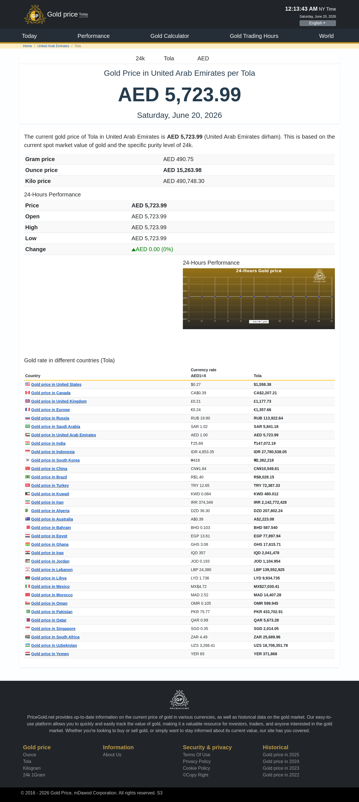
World (326, 36)
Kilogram (32, 768)
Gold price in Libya (45, 578)
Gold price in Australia (49, 519)
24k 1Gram (34, 775)
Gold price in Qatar (45, 620)
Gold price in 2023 (281, 768)
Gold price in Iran (44, 502)
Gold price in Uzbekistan (51, 645)
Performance (94, 36)
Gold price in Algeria (47, 510)
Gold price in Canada (47, 393)
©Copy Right (195, 775)
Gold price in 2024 (281, 761)
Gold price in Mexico (47, 586)
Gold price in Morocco (49, 595)
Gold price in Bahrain (48, 527)
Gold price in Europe (47, 409)
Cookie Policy (196, 768)
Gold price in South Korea (52, 460)
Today (29, 36)
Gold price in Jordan (47, 561)
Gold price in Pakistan (48, 611)
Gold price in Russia (47, 418)
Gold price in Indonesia (50, 452)
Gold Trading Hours (254, 36)
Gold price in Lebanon (49, 569)
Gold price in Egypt (46, 536)
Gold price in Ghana (46, 544)
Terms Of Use (196, 754)
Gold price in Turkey (47, 485)
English (315, 23)
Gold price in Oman (46, 603)
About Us (112, 754)
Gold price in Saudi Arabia (52, 426)
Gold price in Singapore (50, 628)
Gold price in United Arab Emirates (60, 435)
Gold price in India (45, 443)
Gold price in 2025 (281, 754)
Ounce (29, 754)
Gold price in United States (53, 384)
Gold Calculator (169, 36)
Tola (27, 761)
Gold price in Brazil (46, 477)
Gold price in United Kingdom (56, 401)
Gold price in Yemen (47, 654)
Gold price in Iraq (44, 553)
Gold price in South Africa (52, 637)
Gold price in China (46, 468)
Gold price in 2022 (281, 775)
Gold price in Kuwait (47, 494)
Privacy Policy (197, 761)
